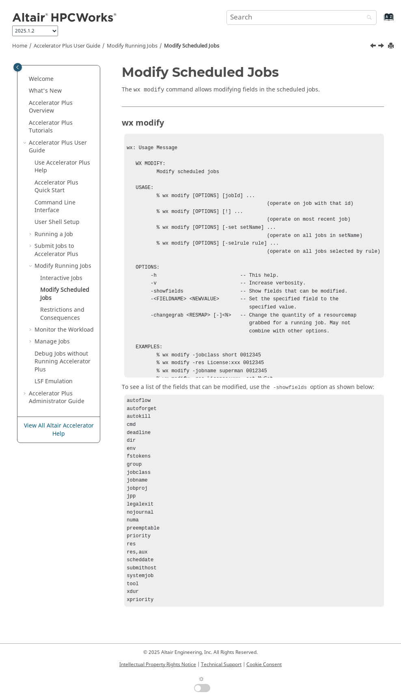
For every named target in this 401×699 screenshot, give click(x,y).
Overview (51, 107)
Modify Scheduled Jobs (191, 46)
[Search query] (301, 17)
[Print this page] (391, 46)
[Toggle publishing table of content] (17, 67)
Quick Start (56, 186)
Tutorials (51, 127)
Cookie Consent (264, 664)
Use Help (62, 166)
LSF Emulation (53, 381)
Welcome (41, 79)
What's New (45, 91)
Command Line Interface (54, 206)
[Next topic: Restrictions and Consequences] (382, 47)
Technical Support (221, 664)
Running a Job (53, 234)
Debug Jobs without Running (62, 362)
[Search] (367, 18)
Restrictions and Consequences (62, 314)
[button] (25, 79)
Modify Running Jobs (132, 46)
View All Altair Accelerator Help (59, 429)
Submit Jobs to (56, 250)
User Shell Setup (57, 222)
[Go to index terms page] (380, 21)
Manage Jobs (52, 341)
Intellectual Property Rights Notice (157, 664)
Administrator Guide (56, 397)
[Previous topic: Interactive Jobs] (374, 47)
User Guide (67, 46)
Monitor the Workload (64, 330)
